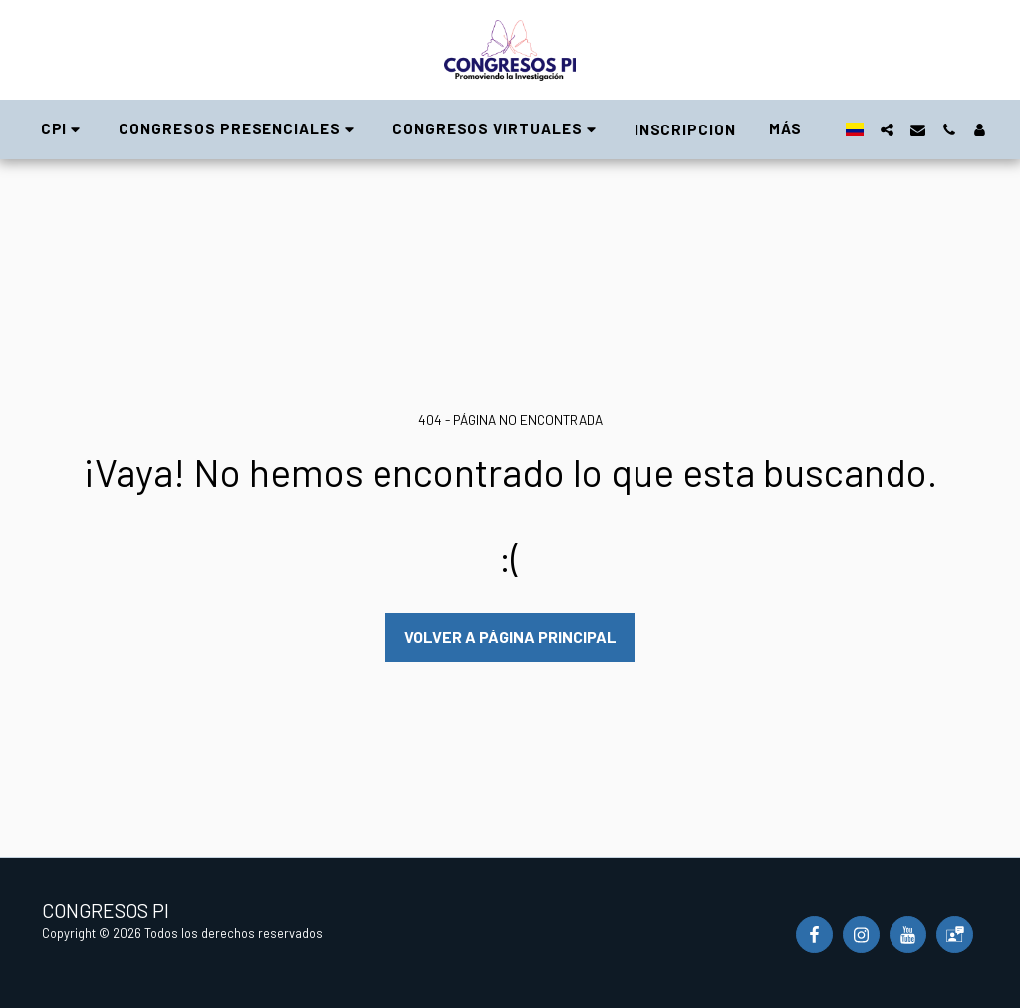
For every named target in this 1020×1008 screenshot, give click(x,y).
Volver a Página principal (510, 637)
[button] (64, 130)
